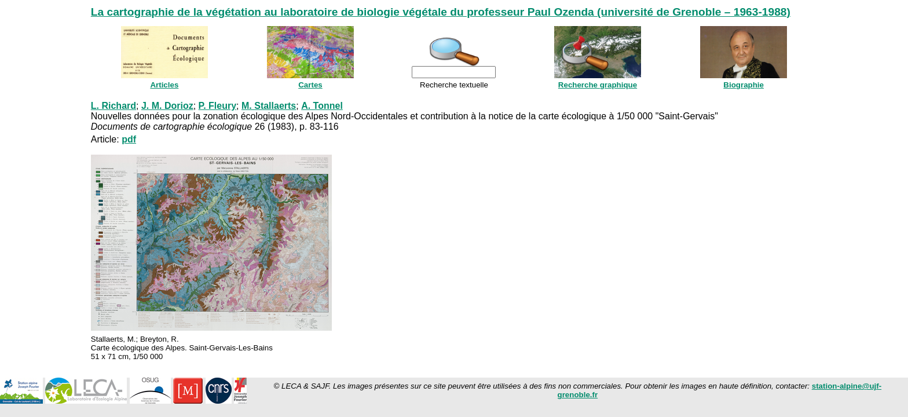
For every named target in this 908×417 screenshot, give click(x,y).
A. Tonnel (322, 106)
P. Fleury (218, 106)
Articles (164, 85)
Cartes (310, 85)
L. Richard (113, 106)
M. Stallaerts (268, 106)
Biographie (743, 85)
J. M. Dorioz (167, 106)
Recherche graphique (597, 85)
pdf (129, 139)
